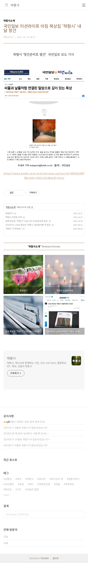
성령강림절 (44, 484)
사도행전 (9, 484)
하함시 (11, 358)
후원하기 (9, 213)
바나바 (42, 479)
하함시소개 (11, 207)
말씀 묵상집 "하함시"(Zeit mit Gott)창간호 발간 (26, 220)
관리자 (55, 558)
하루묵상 (69, 484)
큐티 (31, 484)
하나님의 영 (57, 479)
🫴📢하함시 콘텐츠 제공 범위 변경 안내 (24, 421)
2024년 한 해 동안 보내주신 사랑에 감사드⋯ (26, 433)
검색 (81, 514)
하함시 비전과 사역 (13, 217)
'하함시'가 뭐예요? (13, 228)
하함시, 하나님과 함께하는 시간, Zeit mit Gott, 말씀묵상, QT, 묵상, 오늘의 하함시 (37, 364)
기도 (19, 489)
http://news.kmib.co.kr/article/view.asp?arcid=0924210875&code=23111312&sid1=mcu (44, 175)
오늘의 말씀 (33, 489)
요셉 (21, 484)
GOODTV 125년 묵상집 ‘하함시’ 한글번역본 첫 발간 (28, 224)
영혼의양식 (73, 479)
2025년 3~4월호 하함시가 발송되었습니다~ (26, 427)
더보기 (6, 494)
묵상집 (8, 489)
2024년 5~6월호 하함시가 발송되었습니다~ (26, 445)
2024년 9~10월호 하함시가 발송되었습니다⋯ (27, 439)
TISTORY (45, 558)
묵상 (19, 479)
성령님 (8, 479)
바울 (57, 484)
